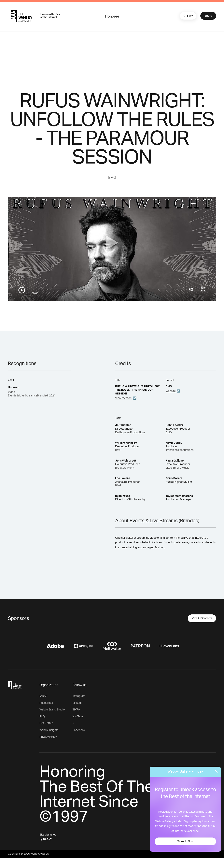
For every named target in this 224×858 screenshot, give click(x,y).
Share (208, 15)
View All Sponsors (202, 618)
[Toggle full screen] (203, 289)
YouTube (78, 716)
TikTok (76, 709)
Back (187, 16)
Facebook (79, 730)
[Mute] (191, 289)
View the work (123, 398)
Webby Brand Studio (52, 709)
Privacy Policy (48, 737)
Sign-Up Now (185, 841)
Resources (46, 703)
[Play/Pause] (22, 290)
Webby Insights (48, 730)
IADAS (43, 696)
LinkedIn (78, 703)
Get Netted (46, 723)
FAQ (42, 716)
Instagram (79, 696)
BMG (112, 177)
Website (171, 391)
